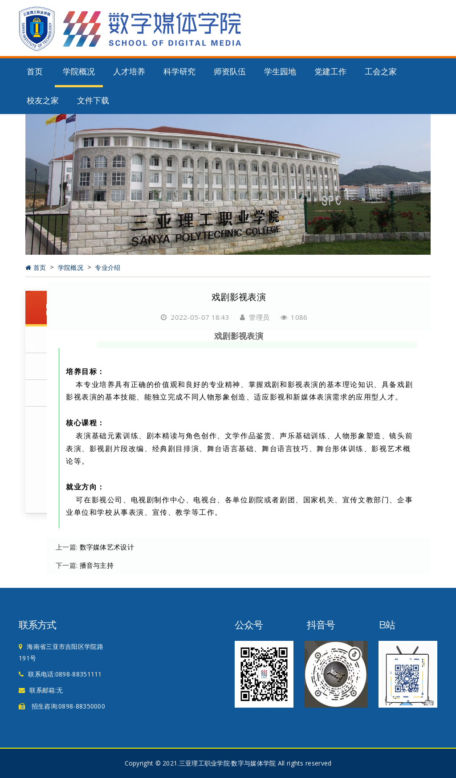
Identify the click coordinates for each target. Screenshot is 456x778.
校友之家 (43, 101)
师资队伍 (230, 72)
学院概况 (79, 72)
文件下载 (93, 101)
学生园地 (280, 72)
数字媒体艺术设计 (107, 546)
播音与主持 (97, 565)
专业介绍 (107, 268)
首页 (35, 72)
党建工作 (330, 72)
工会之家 (381, 72)
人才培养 (129, 72)
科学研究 (179, 72)
